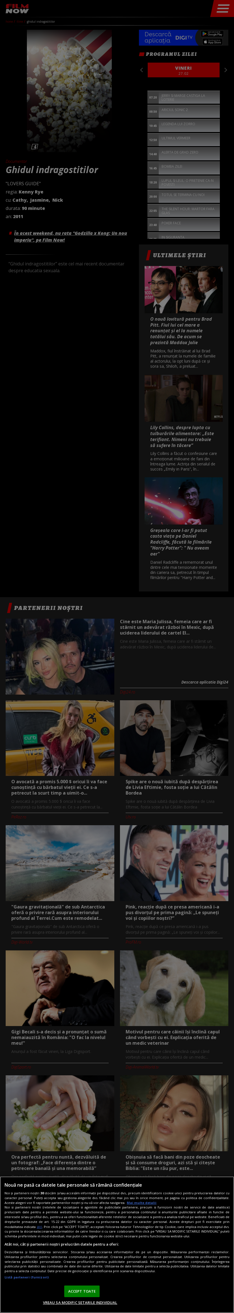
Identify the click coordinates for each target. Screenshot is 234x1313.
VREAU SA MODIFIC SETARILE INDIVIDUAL (80, 1302)
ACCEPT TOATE (82, 1291)
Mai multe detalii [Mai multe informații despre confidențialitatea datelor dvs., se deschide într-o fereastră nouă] (141, 1203)
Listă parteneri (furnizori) (27, 1277)
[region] (117, 1244)
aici (39, 1226)
